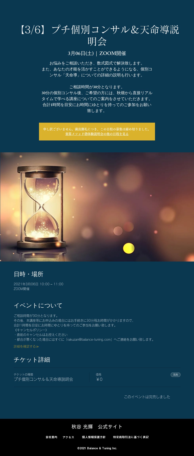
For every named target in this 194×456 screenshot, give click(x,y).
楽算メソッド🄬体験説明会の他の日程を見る (97, 134)
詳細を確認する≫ (26, 346)
